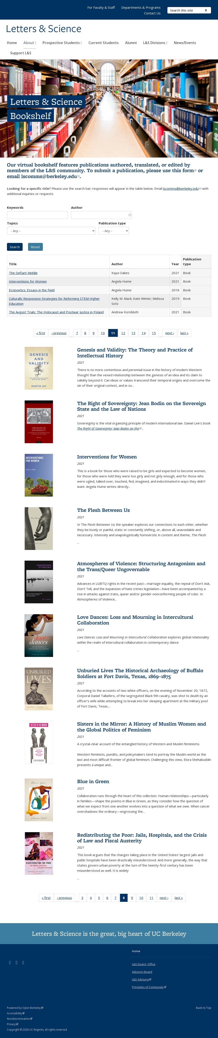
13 (134, 334)
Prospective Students (62, 42)
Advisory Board (142, 972)
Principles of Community (149, 987)
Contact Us (152, 13)
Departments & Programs (141, 7)
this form (184, 170)
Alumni (131, 42)
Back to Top (203, 1008)
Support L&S (20, 53)
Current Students (103, 42)
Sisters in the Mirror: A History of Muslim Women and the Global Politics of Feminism (141, 726)
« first (42, 334)
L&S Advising (141, 979)
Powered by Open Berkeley (25, 1008)
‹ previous (60, 334)
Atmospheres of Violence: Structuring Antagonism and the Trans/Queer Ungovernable (141, 566)
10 (104, 334)
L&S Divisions (155, 42)
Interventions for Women (28, 281)
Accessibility (16, 1013)
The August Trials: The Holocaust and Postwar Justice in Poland (56, 312)
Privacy (12, 1024)
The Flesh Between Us (103, 510)
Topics (12, 223)
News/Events (185, 42)
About (29, 42)
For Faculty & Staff (101, 7)
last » (185, 334)
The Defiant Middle (23, 273)
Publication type (112, 223)
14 (145, 334)
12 (124, 334)
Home (12, 42)
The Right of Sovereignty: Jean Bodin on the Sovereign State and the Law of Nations (141, 406)
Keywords (15, 207)
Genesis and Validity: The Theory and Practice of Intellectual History (135, 352)
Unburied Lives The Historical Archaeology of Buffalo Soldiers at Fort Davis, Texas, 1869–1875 (140, 673)
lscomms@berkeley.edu (50, 176)
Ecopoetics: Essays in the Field (32, 290)
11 (153, 898)
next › (171, 334)
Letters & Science (44, 29)
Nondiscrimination (19, 1019)
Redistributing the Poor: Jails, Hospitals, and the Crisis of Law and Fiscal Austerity (142, 837)
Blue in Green (93, 781)
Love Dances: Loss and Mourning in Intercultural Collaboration (135, 620)
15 (155, 334)
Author (77, 207)
